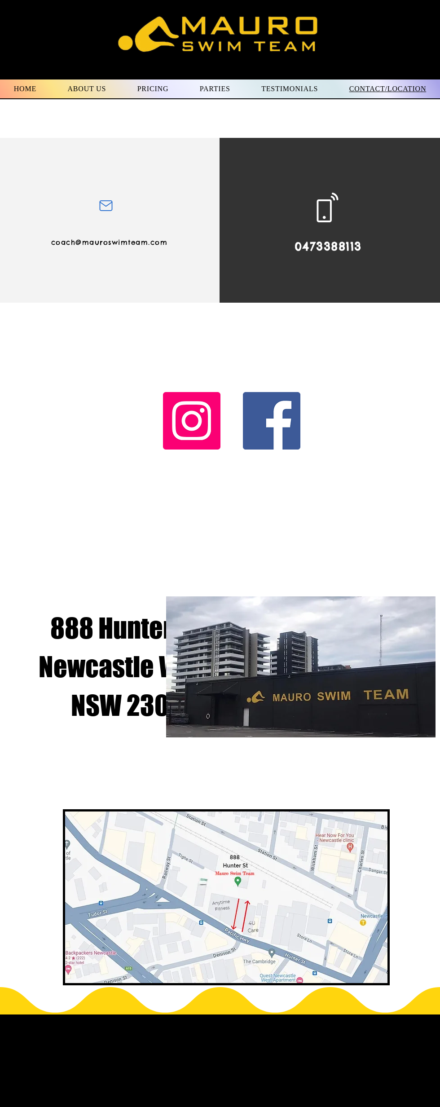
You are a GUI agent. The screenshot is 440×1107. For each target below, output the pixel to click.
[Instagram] (191, 421)
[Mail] (106, 205)
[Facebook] (271, 421)
